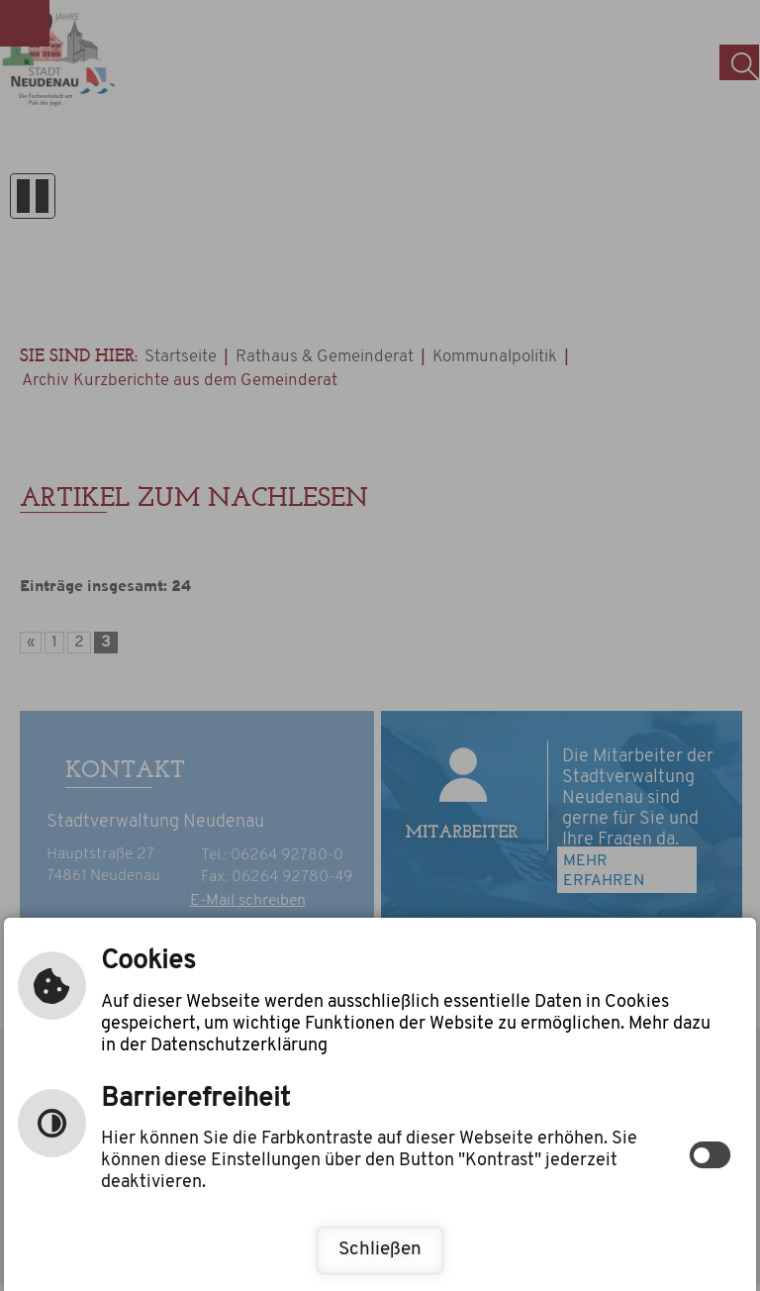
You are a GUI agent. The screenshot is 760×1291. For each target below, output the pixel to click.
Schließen (380, 1250)
